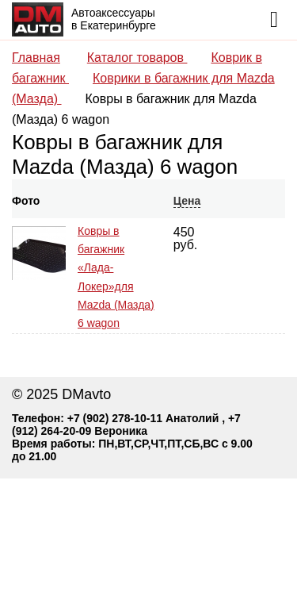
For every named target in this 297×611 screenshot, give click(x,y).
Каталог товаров (137, 57)
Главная (36, 57)
